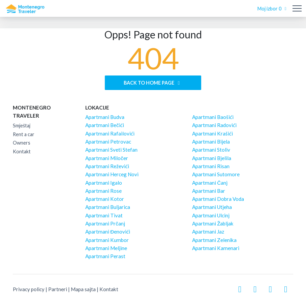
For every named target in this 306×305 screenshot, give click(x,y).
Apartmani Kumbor (107, 240)
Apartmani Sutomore (216, 174)
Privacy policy (28, 289)
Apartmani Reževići (107, 166)
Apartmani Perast (105, 256)
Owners (21, 143)
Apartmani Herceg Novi (112, 174)
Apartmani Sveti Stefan (111, 150)
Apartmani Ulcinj (211, 215)
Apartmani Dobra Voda (218, 199)
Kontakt (22, 151)
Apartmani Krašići (212, 133)
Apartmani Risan (211, 166)
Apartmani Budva (104, 117)
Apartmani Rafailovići (109, 133)
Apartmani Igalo (103, 183)
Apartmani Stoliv (211, 150)
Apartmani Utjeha (212, 207)
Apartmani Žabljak (213, 223)
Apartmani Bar (208, 191)
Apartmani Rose (103, 191)
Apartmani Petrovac (108, 142)
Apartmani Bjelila (211, 158)
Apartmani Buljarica (107, 207)
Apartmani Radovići (214, 125)
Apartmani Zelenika (214, 240)
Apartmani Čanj (209, 183)
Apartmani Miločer (106, 158)
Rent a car (23, 134)
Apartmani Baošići (213, 117)
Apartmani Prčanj (105, 223)
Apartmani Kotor (104, 199)
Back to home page (153, 83)
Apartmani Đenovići (107, 231)
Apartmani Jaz (208, 231)
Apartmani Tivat (104, 215)
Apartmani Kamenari (215, 248)
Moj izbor (272, 8)
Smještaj (21, 125)
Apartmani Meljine (106, 248)
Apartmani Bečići (104, 125)
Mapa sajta (83, 289)
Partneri (57, 289)
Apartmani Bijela (211, 142)
